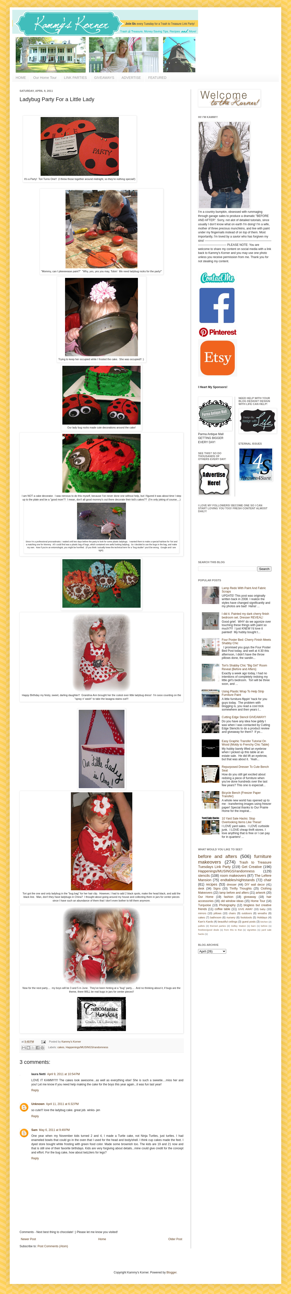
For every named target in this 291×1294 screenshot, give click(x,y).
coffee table (222, 909)
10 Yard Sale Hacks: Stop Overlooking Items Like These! (241, 820)
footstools (246, 917)
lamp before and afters (234, 892)
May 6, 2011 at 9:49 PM (54, 1130)
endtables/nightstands (238, 880)
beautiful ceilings (227, 921)
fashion (229, 897)
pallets (201, 926)
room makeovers (233, 876)
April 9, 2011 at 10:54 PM (63, 1074)
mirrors (202, 913)
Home (102, 1239)
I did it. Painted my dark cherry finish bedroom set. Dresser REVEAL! (245, 615)
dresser (231, 884)
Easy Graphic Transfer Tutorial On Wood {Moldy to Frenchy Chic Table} (245, 742)
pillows (217, 913)
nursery (231, 917)
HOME (21, 78)
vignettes (251, 929)
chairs (232, 913)
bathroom (216, 917)
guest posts (249, 921)
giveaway (250, 897)
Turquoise (204, 905)
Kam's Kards (205, 921)
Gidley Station (238, 926)
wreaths (262, 913)
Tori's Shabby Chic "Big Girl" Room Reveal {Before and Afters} (244, 667)
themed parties (218, 926)
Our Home (205, 897)
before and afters (217, 856)
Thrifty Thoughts (241, 888)
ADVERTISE (131, 78)
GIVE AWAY (245, 909)
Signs (217, 888)
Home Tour (258, 901)
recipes (211, 884)
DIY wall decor (255, 884)
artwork (260, 892)
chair (267, 880)
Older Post (175, 1239)
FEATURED (157, 78)
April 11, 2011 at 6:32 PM (62, 1104)
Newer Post (28, 1239)
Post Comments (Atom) (52, 1246)
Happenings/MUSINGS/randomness (87, 1047)
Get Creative (252, 867)
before (264, 926)
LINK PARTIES (75, 78)
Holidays (262, 917)
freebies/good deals (208, 929)
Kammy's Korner (71, 1041)
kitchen (264, 921)
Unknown (38, 1104)
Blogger (172, 1272)
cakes (60, 1047)
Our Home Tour (44, 78)
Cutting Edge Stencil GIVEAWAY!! (244, 717)
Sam (34, 1130)
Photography (227, 905)
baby (263, 909)
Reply (35, 1090)
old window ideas (232, 901)
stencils (204, 876)
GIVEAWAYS (104, 78)
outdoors (247, 913)
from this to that (233, 929)
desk (201, 888)
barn (253, 926)
